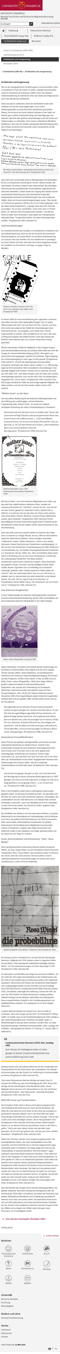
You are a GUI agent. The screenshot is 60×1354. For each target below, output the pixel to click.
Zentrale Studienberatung (12, 1318)
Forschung (5, 1302)
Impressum (6, 1329)
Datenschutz (6, 1333)
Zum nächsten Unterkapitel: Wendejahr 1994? (25, 1219)
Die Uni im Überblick (9, 1299)
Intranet (4, 1336)
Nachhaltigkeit (7, 1306)
